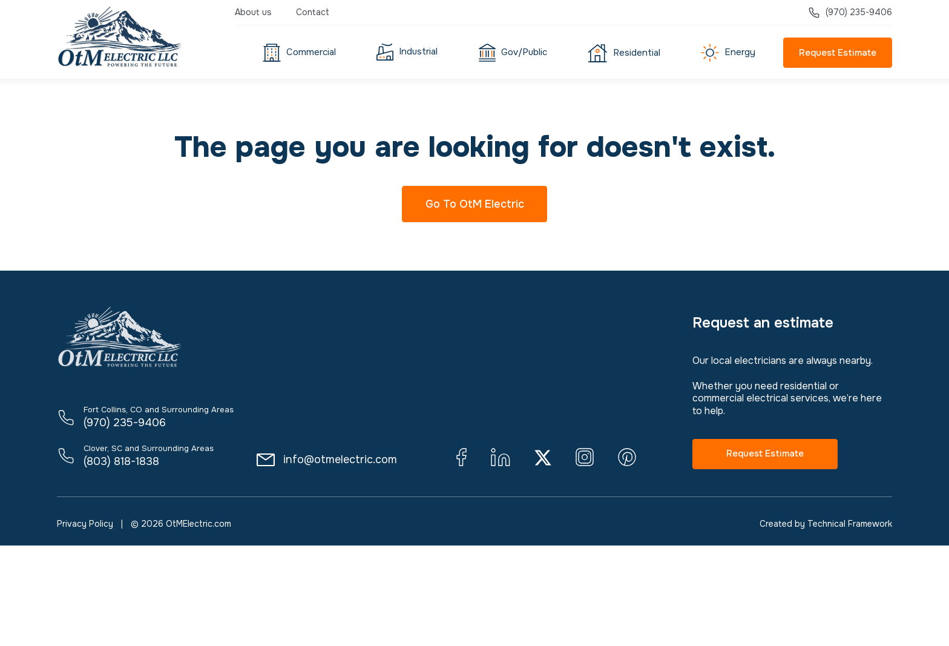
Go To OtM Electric (474, 204)
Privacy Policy (85, 523)
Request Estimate (837, 53)
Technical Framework (849, 523)
